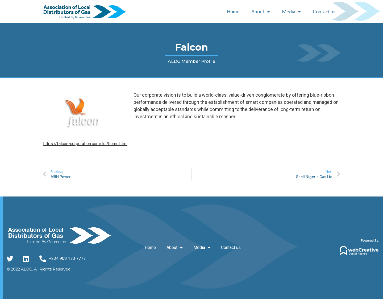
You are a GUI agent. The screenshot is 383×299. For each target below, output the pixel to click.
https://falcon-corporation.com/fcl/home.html (85, 143)
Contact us (324, 11)
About (260, 11)
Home (233, 11)
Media (291, 11)
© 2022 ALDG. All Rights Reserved (38, 269)
